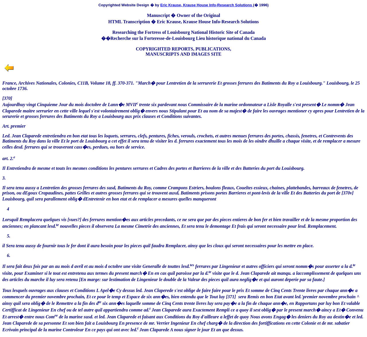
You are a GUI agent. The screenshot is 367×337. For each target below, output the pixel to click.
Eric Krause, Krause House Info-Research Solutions (206, 5)
